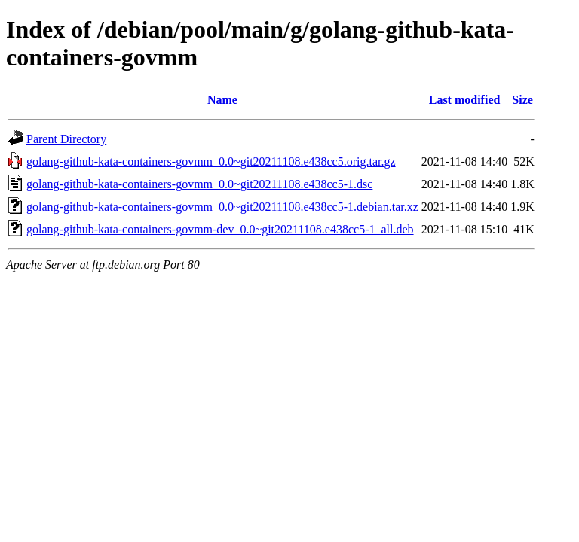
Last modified (465, 99)
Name (222, 99)
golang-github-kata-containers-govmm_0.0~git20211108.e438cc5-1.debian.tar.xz (222, 206)
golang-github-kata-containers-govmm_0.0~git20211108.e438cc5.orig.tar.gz (211, 161)
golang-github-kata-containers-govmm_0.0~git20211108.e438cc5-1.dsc (199, 184)
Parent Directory (66, 138)
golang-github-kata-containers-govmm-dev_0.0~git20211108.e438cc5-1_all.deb (220, 229)
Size (522, 99)
